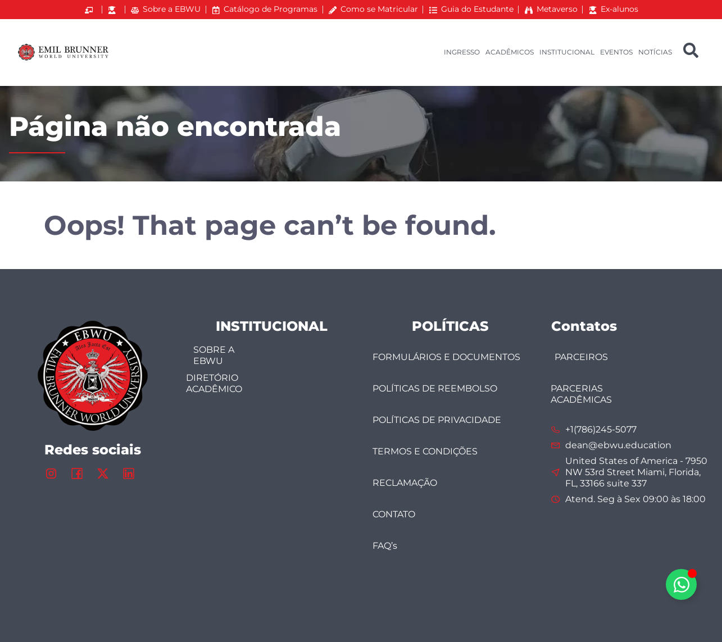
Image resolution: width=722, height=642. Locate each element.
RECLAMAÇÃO (405, 482)
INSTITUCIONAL (566, 52)
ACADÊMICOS (509, 52)
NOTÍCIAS (655, 52)
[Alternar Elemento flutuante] (681, 584)
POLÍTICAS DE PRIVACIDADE (437, 420)
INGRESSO (462, 52)
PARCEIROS (581, 357)
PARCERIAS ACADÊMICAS (581, 394)
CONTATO (394, 514)
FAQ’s (385, 545)
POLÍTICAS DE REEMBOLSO (435, 388)
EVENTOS (616, 52)
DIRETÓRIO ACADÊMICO (214, 383)
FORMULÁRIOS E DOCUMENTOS (446, 357)
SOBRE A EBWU (213, 355)
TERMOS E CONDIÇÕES (425, 451)
